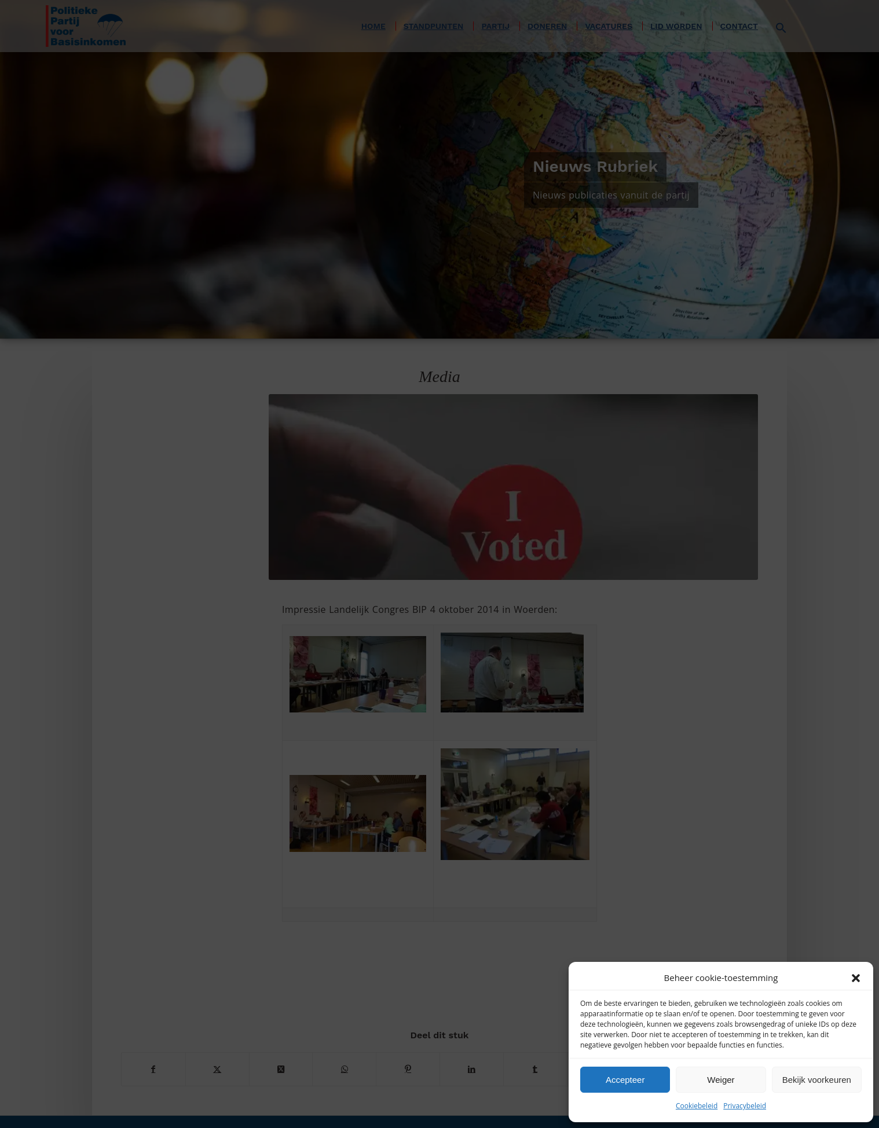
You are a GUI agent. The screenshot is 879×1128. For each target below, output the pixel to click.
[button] (856, 978)
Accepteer (625, 1080)
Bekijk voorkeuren (816, 1080)
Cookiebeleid (696, 1106)
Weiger (720, 1080)
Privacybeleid (744, 1106)
